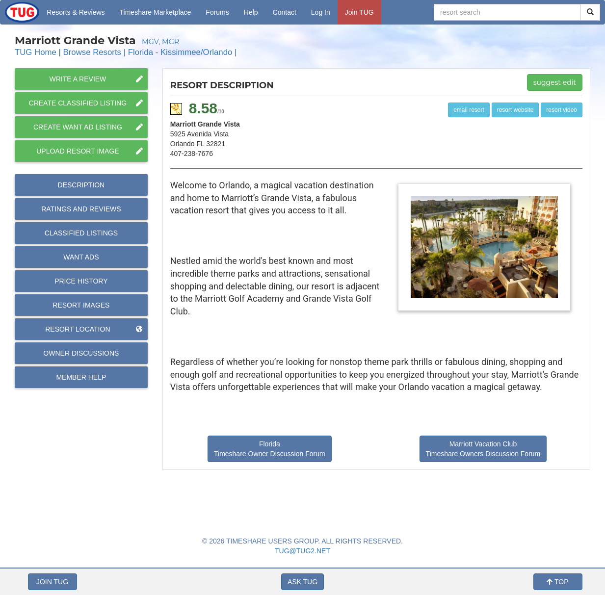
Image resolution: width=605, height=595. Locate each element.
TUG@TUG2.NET (302, 551)
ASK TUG (302, 582)
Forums (217, 12)
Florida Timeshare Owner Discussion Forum (269, 449)
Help (251, 12)
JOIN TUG (52, 582)
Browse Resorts (92, 52)
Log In (320, 12)
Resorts (76, 12)
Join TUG (359, 12)
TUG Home (35, 52)
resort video (561, 109)
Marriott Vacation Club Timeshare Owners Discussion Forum (483, 449)
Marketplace (155, 12)
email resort (468, 109)
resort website (515, 109)
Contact (284, 12)
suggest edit (554, 82)
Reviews (81, 209)
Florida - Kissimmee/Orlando (180, 52)
